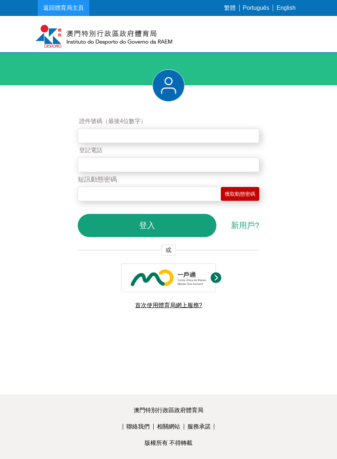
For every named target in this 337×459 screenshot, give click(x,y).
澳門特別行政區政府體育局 (168, 410)
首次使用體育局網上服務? (168, 305)
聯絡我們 (138, 426)
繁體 (230, 8)
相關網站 (168, 426)
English (286, 8)
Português (256, 8)
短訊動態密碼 (97, 179)
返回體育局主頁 (63, 8)
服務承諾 (199, 426)
